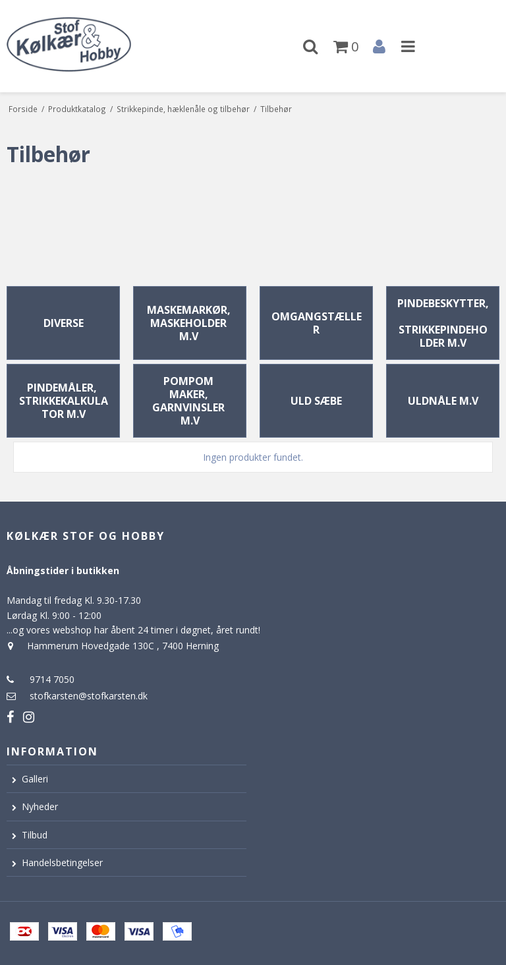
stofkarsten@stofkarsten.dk (89, 695)
